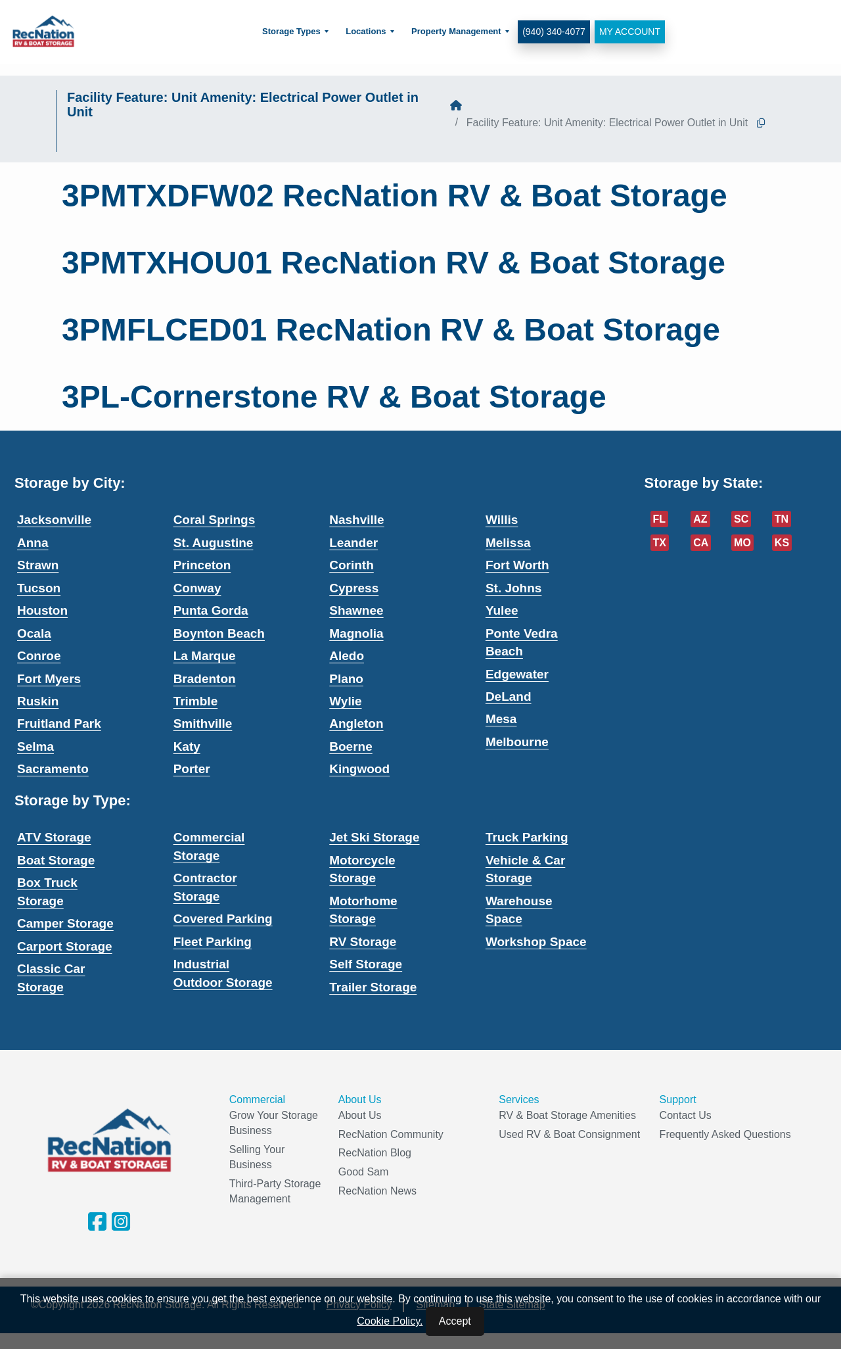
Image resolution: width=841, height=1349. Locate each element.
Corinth (351, 565)
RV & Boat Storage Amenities (567, 1115)
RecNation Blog (374, 1152)
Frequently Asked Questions (725, 1134)
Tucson (38, 588)
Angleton (356, 723)
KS (782, 542)
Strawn (37, 565)
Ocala (34, 633)
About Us (360, 1115)
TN (781, 519)
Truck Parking (527, 837)
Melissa (508, 543)
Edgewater (517, 674)
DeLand (509, 696)
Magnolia (356, 633)
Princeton (202, 565)
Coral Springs (214, 520)
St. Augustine (213, 543)
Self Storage (365, 964)
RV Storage (362, 942)
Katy (186, 746)
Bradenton (204, 679)
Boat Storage (56, 860)
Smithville (203, 723)
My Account (628, 31)
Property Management (456, 31)
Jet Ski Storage (374, 837)
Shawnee (356, 610)
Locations (365, 31)
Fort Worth (517, 565)
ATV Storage (54, 837)
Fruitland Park (59, 723)
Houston (42, 610)
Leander (353, 543)
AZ (700, 519)
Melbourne (517, 742)
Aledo (346, 656)
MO (742, 542)
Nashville (356, 520)
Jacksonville (54, 520)
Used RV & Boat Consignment (569, 1134)
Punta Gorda (210, 610)
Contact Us (686, 1115)
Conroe (39, 656)
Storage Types (290, 31)
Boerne (350, 746)
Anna (33, 543)
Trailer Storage (373, 987)
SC (741, 519)
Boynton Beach (219, 633)
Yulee (502, 610)
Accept (455, 1321)
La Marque (204, 656)
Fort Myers (49, 679)
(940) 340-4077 (553, 31)
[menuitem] (294, 32)
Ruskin (37, 701)
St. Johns (514, 588)
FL (659, 519)
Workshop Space (536, 942)
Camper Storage (65, 923)
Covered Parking (223, 919)
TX (659, 542)
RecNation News (377, 1190)
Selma (35, 746)
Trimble (195, 701)
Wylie (345, 701)
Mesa (501, 719)
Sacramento (53, 769)
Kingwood (359, 769)
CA (700, 542)
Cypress (353, 588)
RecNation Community (390, 1134)
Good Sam (363, 1171)
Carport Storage (64, 946)
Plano (346, 679)
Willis (502, 520)
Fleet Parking (212, 942)
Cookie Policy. (389, 1321)
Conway (197, 588)
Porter (191, 769)
